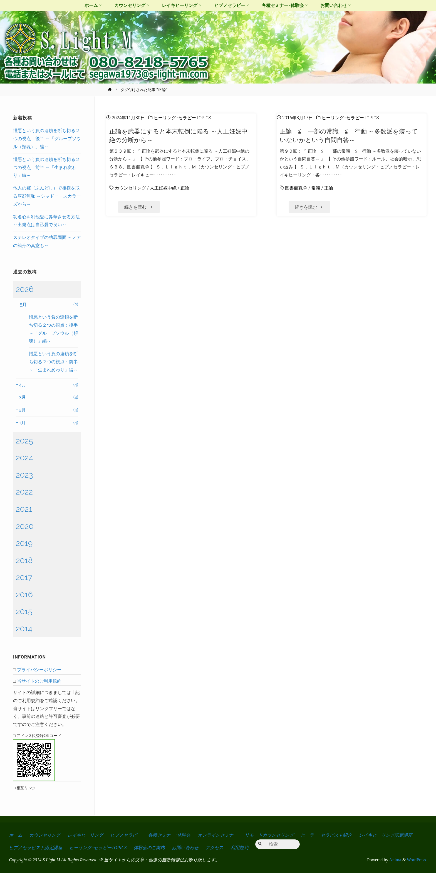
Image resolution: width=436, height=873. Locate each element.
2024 (24, 457)
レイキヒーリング (85, 835)
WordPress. (417, 860)
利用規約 (239, 847)
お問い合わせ (185, 847)
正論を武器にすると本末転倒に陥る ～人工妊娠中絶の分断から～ (178, 135)
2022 (24, 491)
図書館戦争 (296, 188)
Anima (394, 860)
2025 (24, 440)
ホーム (15, 835)
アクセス (214, 847)
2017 (24, 577)
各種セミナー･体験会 (169, 835)
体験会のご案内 (149, 847)
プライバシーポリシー (39, 669)
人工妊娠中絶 (163, 188)
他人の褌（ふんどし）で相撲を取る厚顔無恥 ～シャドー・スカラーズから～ (47, 196)
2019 (24, 543)
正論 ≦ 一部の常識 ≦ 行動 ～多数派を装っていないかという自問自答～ (349, 135)
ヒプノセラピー (125, 835)
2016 (24, 594)
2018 (24, 560)
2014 (24, 628)
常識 (315, 188)
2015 (24, 611)
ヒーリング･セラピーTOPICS (182, 117)
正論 (184, 188)
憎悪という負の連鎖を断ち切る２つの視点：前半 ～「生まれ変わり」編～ (46, 167)
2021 (24, 509)
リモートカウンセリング (269, 835)
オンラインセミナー (218, 835)
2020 (25, 526)
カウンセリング (130, 188)
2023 (24, 475)
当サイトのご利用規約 (39, 681)
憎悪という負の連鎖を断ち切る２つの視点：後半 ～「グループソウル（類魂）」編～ (47, 138)
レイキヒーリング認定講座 (385, 835)
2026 (25, 289)
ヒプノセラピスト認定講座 (35, 847)
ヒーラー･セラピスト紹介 (326, 835)
